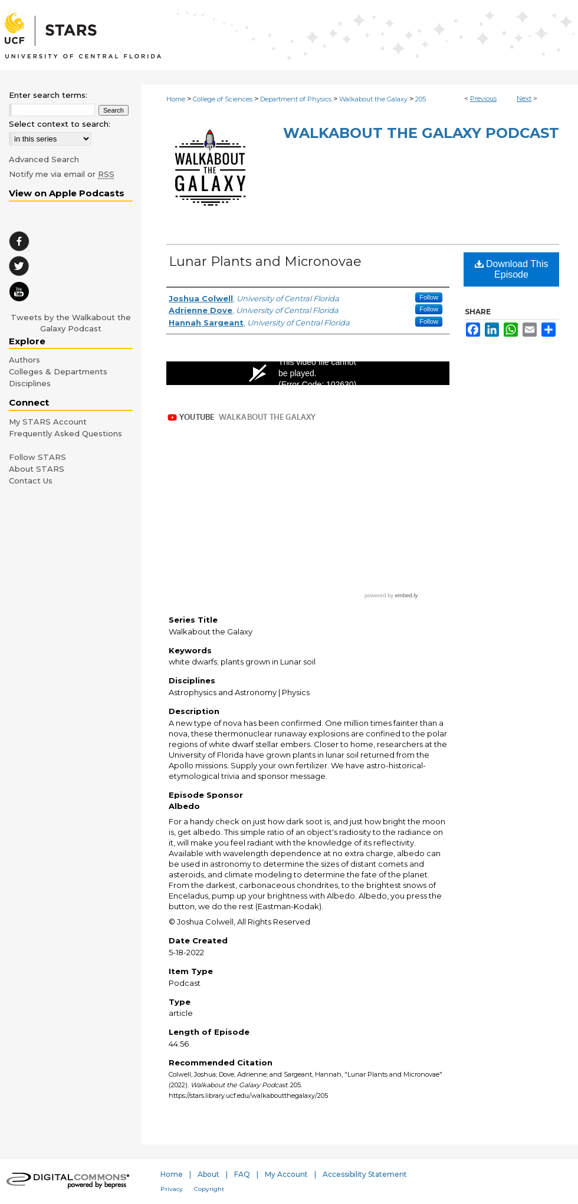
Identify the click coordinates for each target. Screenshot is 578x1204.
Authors (24, 359)
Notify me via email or (61, 174)
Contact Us (30, 480)
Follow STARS (37, 457)
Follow (428, 297)
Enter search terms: (48, 95)
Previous (483, 98)
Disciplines (30, 383)
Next (524, 98)
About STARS (36, 468)
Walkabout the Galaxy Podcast (421, 133)
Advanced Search (44, 159)
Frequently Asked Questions (65, 433)
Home (175, 99)
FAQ (242, 1174)
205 (420, 99)
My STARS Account (48, 421)
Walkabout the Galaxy (373, 99)
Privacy (171, 1189)
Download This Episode (512, 269)
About (208, 1174)
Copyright (209, 1189)
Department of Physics (295, 99)
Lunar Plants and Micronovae (265, 261)
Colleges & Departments (58, 371)
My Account (286, 1174)
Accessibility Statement (365, 1174)
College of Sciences (222, 99)
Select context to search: (59, 124)
